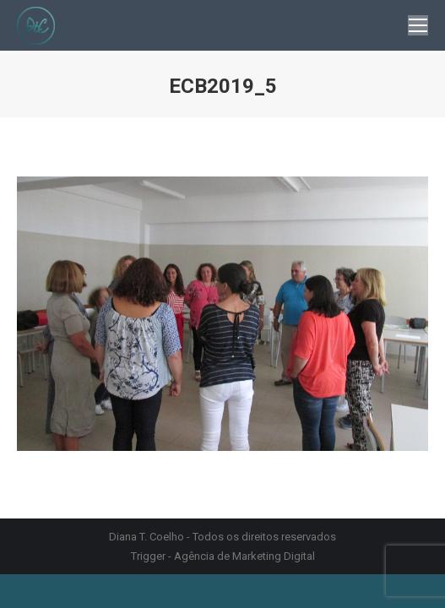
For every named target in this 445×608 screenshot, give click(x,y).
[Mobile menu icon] (418, 25)
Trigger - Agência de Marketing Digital (223, 556)
